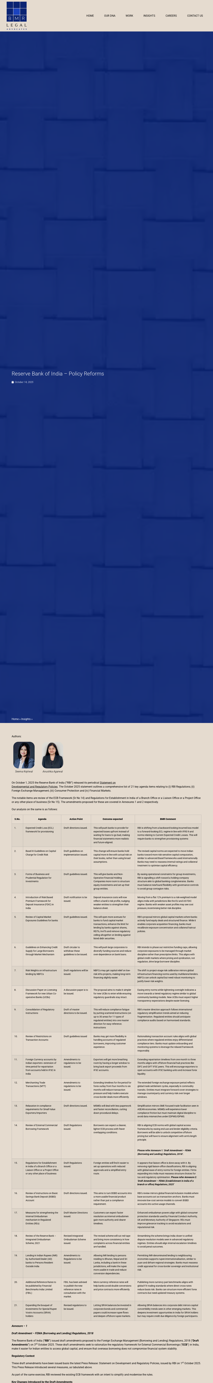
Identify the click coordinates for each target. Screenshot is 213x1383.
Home (90, 15)
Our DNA (109, 15)
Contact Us (195, 15)
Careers (171, 15)
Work (129, 15)
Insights (149, 15)
